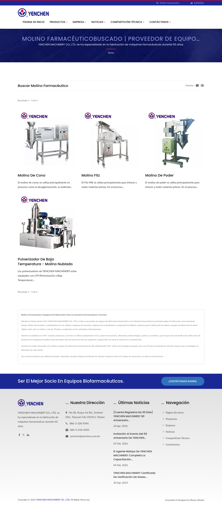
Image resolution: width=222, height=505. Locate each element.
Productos (59, 22)
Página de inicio (34, 22)
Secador (73, 356)
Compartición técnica (127, 22)
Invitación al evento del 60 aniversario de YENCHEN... (130, 436)
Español (199, 3)
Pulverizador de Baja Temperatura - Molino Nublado (45, 261)
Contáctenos (160, 22)
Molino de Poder (159, 175)
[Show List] (202, 85)
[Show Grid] (197, 85)
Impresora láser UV (113, 356)
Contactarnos (157, 356)
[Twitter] (23, 435)
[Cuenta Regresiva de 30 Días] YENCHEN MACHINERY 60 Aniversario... (133, 416)
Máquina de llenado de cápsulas (91, 356)
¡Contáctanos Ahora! (183, 381)
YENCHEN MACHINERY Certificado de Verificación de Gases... (134, 475)
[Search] (174, 2)
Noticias (98, 22)
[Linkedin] (28, 435)
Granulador (55, 356)
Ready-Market (197, 500)
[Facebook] (19, 435)
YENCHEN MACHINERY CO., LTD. (53, 499)
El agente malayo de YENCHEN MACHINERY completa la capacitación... (132, 455)
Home (111, 52)
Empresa (79, 22)
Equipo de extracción (131, 356)
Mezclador (65, 356)
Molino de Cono (31, 175)
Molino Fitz (91, 175)
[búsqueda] (157, 2)
